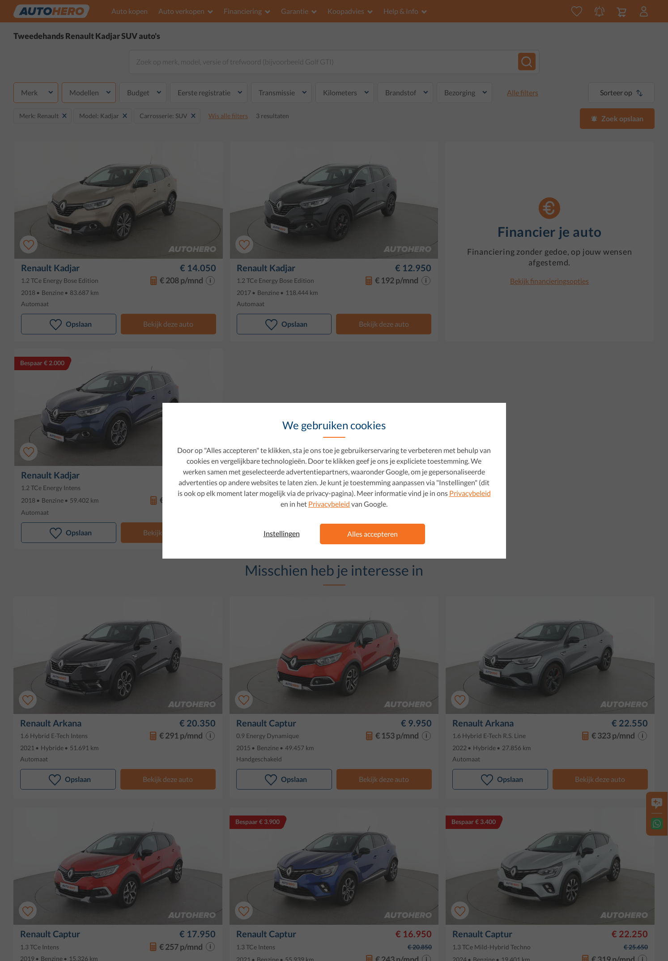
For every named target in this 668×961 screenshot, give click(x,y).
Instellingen (282, 533)
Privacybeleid (470, 493)
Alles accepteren (372, 534)
